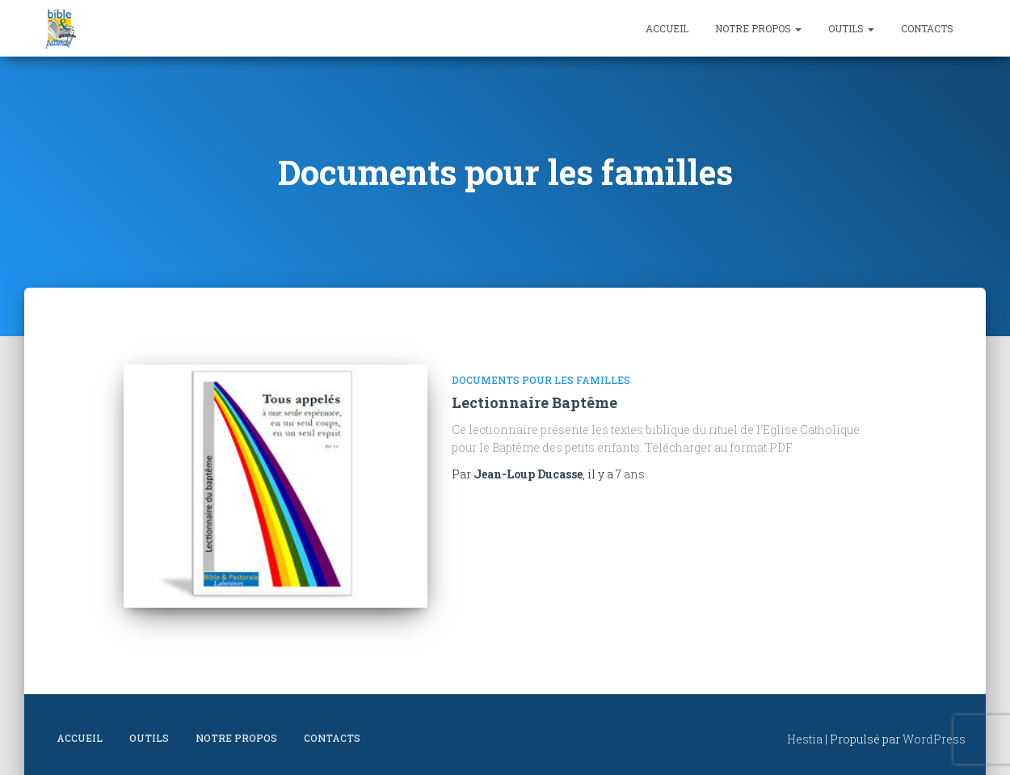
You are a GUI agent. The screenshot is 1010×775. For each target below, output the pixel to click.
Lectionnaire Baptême (534, 402)
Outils (851, 28)
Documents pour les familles (541, 379)
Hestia (805, 739)
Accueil (667, 28)
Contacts (927, 28)
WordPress (934, 739)
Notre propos (758, 28)
